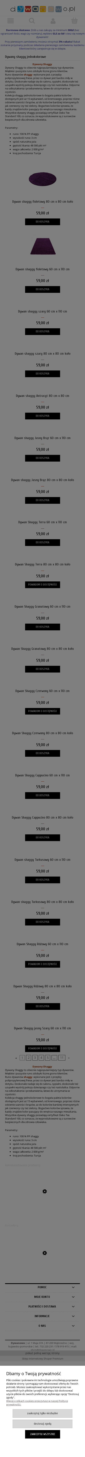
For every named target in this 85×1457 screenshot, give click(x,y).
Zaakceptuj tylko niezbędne (42, 1413)
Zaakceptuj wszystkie (42, 1434)
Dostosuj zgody (42, 1423)
